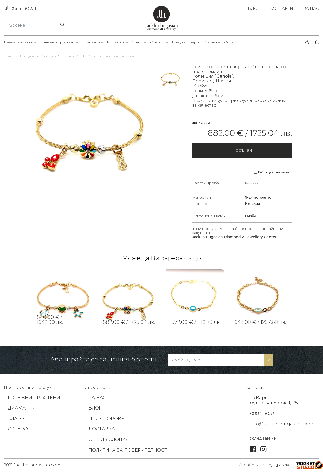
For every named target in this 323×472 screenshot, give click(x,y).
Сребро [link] (157, 42)
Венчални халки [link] (18, 42)
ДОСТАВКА (102, 429)
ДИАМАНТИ (22, 408)
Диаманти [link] (91, 42)
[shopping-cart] (315, 42)
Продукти (27, 56)
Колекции (48, 56)
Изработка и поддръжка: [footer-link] (264, 465)
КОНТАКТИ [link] (281, 8)
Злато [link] (137, 42)
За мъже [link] (212, 42)
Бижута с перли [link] (186, 42)
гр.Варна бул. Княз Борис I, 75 (274, 400)
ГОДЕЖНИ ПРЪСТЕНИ (34, 397)
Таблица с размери (271, 172)
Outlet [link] (229, 42)
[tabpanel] (63, 298)
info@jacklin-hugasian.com (281, 424)
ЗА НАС (97, 397)
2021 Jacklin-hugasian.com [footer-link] (32, 465)
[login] (307, 42)
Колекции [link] (116, 42)
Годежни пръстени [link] (57, 42)
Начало (9, 56)
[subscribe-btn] (268, 360)
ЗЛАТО (16, 418)
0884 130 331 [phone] (20, 8)
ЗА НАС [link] (311, 8)
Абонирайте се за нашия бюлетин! (105, 359)
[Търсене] (36, 25)
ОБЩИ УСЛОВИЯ (109, 439)
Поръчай (242, 150)
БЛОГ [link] (254, 8)
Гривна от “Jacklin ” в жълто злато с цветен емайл (98, 56)
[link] (64, 298)
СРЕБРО (18, 429)
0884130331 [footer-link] (263, 413)
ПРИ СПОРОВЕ (106, 418)
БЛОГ (95, 408)
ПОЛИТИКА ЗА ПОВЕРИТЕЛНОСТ (128, 450)
